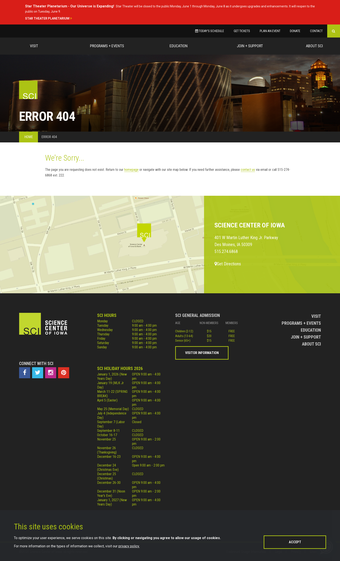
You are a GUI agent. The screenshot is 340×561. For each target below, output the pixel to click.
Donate (295, 31)
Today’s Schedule (209, 31)
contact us (248, 170)
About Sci (314, 46)
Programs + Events (107, 46)
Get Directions (227, 263)
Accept (295, 542)
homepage (131, 170)
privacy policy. (129, 546)
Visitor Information (202, 353)
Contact (316, 31)
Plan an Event (270, 31)
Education (179, 46)
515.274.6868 (226, 251)
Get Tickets (242, 31)
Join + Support (250, 46)
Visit (34, 46)
